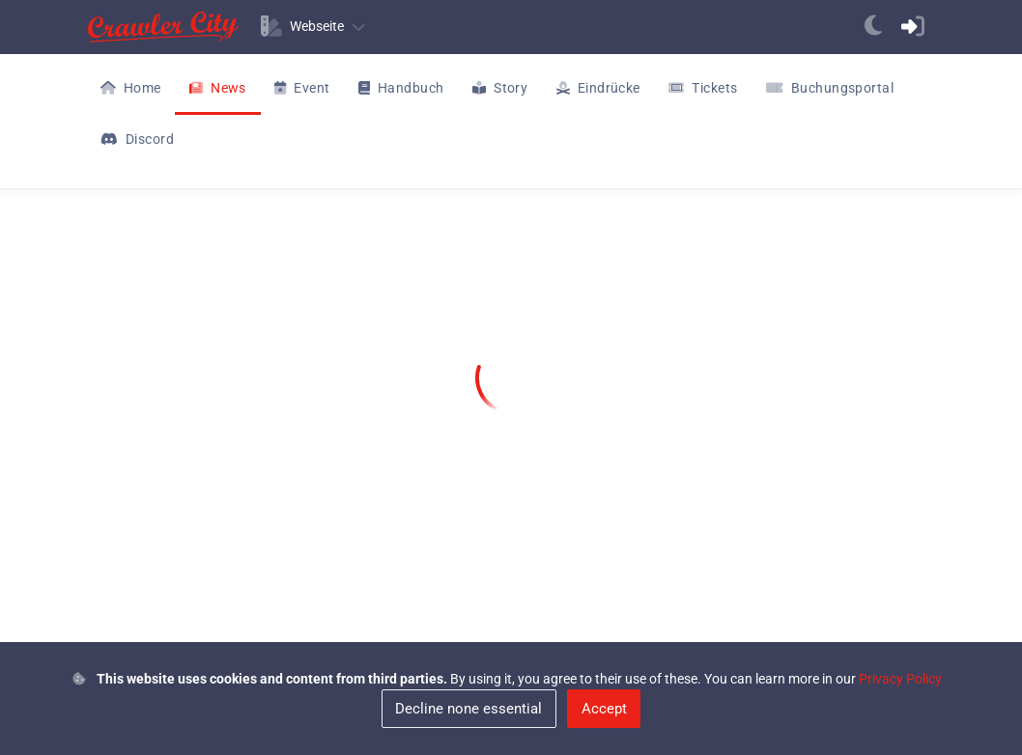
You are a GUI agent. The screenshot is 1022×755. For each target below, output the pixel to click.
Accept (604, 708)
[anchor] (873, 27)
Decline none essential (468, 708)
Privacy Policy (900, 678)
